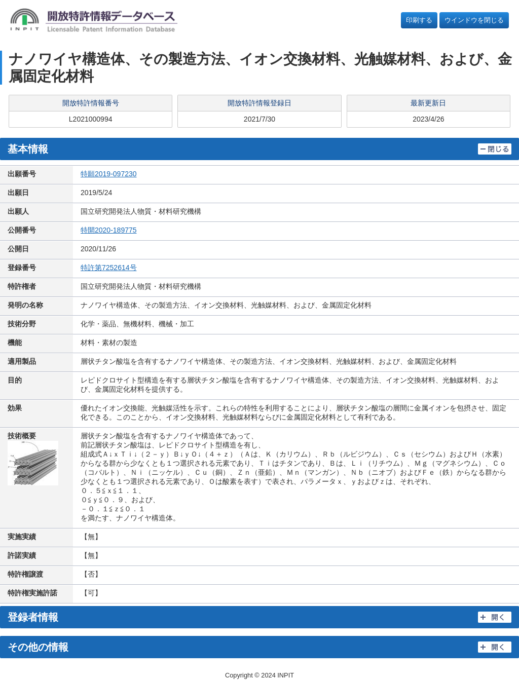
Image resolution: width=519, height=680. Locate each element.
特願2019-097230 (109, 174)
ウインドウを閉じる (474, 20)
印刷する (419, 20)
